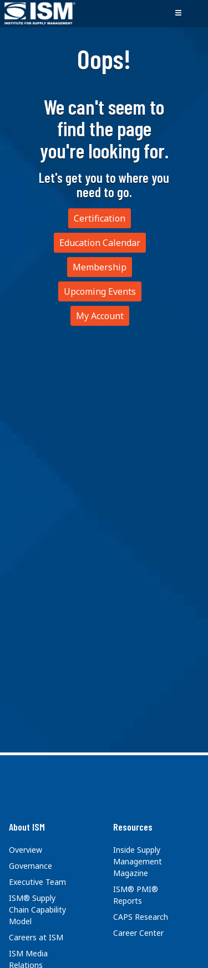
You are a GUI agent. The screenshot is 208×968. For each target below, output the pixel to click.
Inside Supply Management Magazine (137, 861)
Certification (99, 218)
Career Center (138, 933)
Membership (99, 267)
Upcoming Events (100, 291)
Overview (25, 849)
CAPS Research (140, 916)
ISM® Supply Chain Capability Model (37, 909)
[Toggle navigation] (178, 13)
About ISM (27, 827)
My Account (100, 316)
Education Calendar (99, 243)
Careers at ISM (36, 937)
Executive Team (37, 882)
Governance (30, 866)
